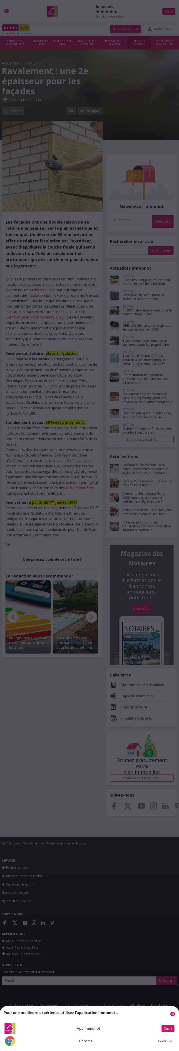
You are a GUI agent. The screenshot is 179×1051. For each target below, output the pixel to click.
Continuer (165, 1041)
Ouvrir (168, 1028)
